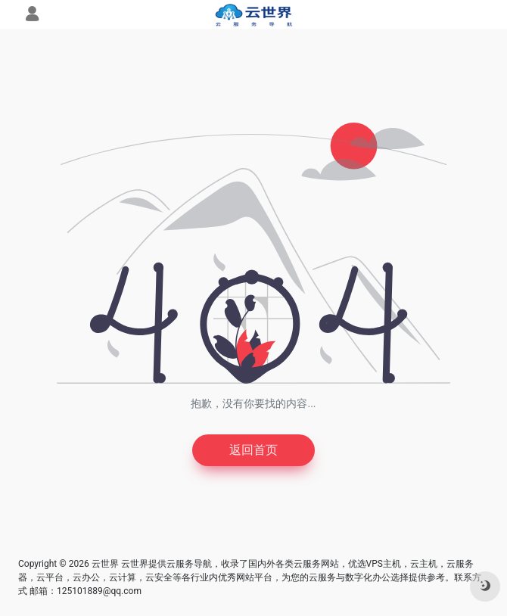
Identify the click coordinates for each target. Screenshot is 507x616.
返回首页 (253, 450)
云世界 (105, 563)
